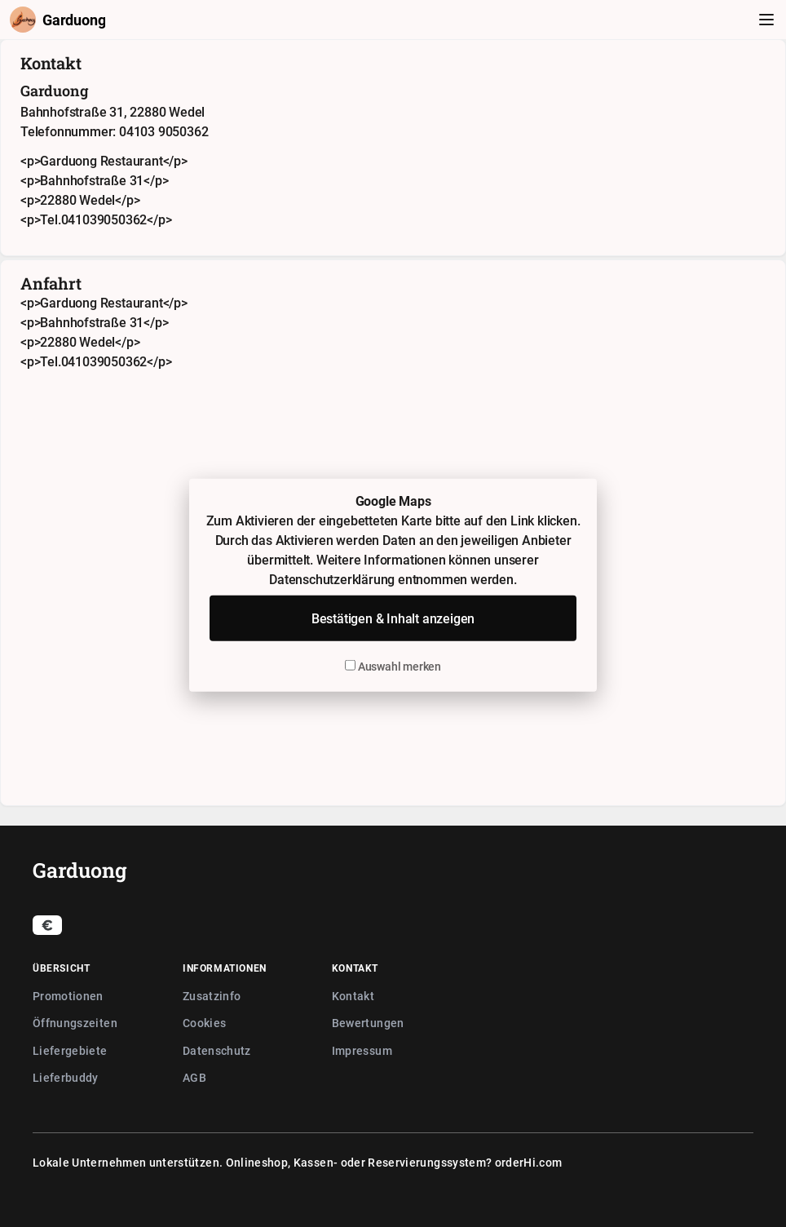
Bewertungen (368, 1022)
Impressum (362, 1050)
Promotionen (68, 995)
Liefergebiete (70, 1050)
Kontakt (353, 995)
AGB (194, 1077)
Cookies (204, 1022)
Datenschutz (217, 1050)
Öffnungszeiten (75, 1022)
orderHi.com (529, 1162)
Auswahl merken (393, 666)
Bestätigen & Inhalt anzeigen (393, 618)
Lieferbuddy (66, 1077)
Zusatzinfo (212, 995)
